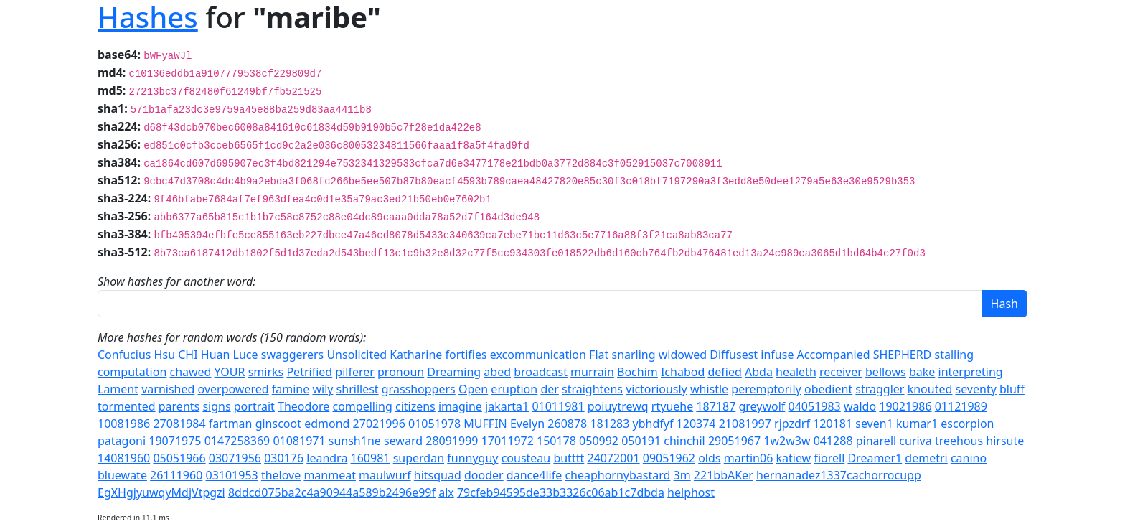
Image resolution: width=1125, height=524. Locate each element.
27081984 (179, 423)
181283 (609, 423)
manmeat (329, 475)
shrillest (357, 389)
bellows (885, 372)
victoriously (656, 389)
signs (216, 406)
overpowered (233, 389)
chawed (190, 372)
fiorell (829, 458)
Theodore (303, 406)
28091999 (451, 441)
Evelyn (527, 423)
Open (473, 389)
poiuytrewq (618, 406)
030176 (283, 458)
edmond (326, 423)
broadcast (541, 372)
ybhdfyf (653, 423)
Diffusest (734, 354)
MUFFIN (485, 423)
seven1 (874, 423)
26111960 (176, 475)
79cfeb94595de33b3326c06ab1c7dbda (560, 492)
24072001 (613, 458)
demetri (926, 458)
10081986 (124, 423)
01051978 (434, 423)
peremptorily (766, 389)
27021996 (379, 423)
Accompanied (833, 354)
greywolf (761, 406)
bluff (1012, 389)
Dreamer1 (874, 458)
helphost (691, 492)
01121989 (961, 406)
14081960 (124, 458)
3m (682, 475)
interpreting (970, 372)
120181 (832, 423)
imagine (460, 406)
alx (446, 492)
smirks (266, 372)
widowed (683, 354)
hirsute (1005, 441)
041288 (833, 441)
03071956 (235, 458)
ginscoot (278, 423)
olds (709, 458)
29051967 (734, 441)
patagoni (122, 441)
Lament (118, 389)
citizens (415, 406)
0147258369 (237, 441)
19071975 (175, 441)
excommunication (538, 354)
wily (322, 389)
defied (724, 372)
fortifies (466, 354)
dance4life (534, 475)
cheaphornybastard (617, 475)
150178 (556, 441)
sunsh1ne (355, 441)
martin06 (748, 458)
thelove (281, 475)
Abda (759, 372)
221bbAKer (723, 475)
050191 (641, 441)
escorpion (967, 423)
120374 (696, 423)
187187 (715, 406)
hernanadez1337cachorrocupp (838, 475)
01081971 (299, 441)
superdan (418, 458)
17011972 (507, 441)
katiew (793, 458)
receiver (840, 372)
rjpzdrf (792, 423)
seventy (975, 389)
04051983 (815, 406)
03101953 (231, 475)
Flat (598, 354)
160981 (370, 458)
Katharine (416, 354)
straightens (592, 389)
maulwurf (385, 475)
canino (969, 458)
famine (290, 389)
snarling (633, 354)
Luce (245, 354)
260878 (567, 423)
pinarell (876, 441)
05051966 (179, 458)
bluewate (122, 475)
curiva (915, 441)
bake (922, 372)
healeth (796, 372)
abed (497, 372)
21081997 (745, 423)
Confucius (124, 354)
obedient (828, 389)
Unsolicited (356, 354)
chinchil (684, 441)
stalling (954, 354)
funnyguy (472, 458)
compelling (362, 406)
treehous (959, 441)
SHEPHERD (902, 354)
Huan (215, 354)
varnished (167, 389)
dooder (484, 475)
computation (132, 372)
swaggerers (292, 354)
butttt (568, 458)
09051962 (669, 458)
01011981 (558, 406)
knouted (930, 389)
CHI (187, 354)
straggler (879, 389)
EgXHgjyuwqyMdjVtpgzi (161, 492)
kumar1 (917, 423)
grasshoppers (419, 389)
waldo (860, 406)
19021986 (905, 406)
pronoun (400, 372)
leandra (326, 458)
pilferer (355, 372)
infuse (777, 354)
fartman (231, 423)
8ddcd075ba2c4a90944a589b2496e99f (332, 492)
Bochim (637, 372)
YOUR (230, 372)
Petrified (309, 372)
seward (403, 441)
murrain (592, 372)
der (549, 389)
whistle (709, 389)
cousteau (526, 458)
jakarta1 (507, 406)
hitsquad (437, 475)
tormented (127, 406)
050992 (598, 441)
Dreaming (454, 372)
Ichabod (683, 372)
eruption (514, 389)
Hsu (164, 354)
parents (179, 406)
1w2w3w (786, 441)
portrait (254, 406)
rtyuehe (672, 406)
